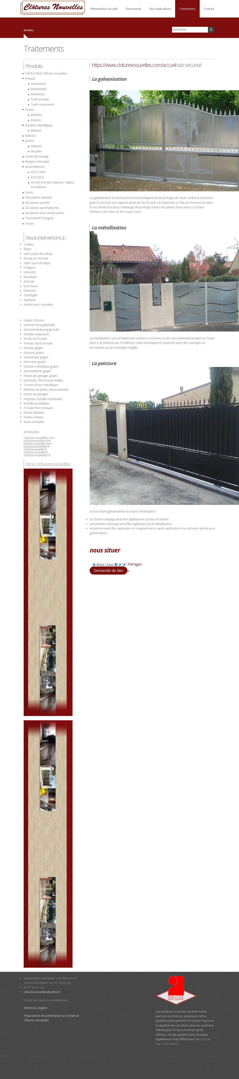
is (128, 571)
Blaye (27, 249)
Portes (29, 110)
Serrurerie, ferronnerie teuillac (43, 380)
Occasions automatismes (42, 208)
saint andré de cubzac (38, 254)
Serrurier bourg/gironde (39, 325)
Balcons (30, 136)
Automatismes (35, 167)
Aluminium (38, 94)
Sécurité (36, 151)
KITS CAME (38, 172)
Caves (29, 192)
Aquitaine (30, 300)
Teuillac (29, 244)
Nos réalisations (160, 9)
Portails (30, 78)
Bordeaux (30, 277)
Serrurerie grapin (35, 362)
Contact (209, 9)
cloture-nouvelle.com (38, 443)
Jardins (29, 141)
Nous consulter (34, 422)
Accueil (28, 30)
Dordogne (30, 295)
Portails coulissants (36, 334)
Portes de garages (36, 394)
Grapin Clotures (34, 320)
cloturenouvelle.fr (35, 449)
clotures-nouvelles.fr (37, 455)
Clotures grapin (34, 353)
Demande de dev (108, 570)
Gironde (29, 281)
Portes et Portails (35, 339)
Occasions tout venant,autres (44, 213)
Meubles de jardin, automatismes (46, 389)
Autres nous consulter (38, 304)
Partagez (117, 564)
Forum (29, 223)
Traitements (187, 9)
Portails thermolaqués (39, 408)
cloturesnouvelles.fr (37, 446)
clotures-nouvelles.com (39, 438)
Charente (30, 291)
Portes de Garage (37, 156)
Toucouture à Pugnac (39, 218)
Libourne (29, 272)
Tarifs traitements (43, 104)
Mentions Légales (35, 1008)
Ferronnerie (133, 9)
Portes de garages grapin (40, 376)
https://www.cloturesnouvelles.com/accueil (134, 64)
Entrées (36, 120)
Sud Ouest (30, 286)
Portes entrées (33, 417)
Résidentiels (39, 89)
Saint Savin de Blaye (37, 263)
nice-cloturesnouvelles (48, 464)
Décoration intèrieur (38, 197)
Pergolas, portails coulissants (43, 399)
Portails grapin (33, 348)
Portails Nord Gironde (38, 343)
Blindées (36, 115)
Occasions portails (37, 203)
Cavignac (30, 267)
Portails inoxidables (36, 403)
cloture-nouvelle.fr (36, 452)
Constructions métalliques (41, 385)
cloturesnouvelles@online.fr (42, 992)
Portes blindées (34, 413)
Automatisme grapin (37, 371)
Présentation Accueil (103, 9)
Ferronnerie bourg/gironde (41, 329)
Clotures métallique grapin (41, 366)
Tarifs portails (40, 99)
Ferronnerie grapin (36, 357)
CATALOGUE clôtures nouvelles (46, 73)
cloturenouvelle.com (37, 441)
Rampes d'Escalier (37, 161)
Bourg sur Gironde (36, 258)
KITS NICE (37, 177)
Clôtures (36, 146)
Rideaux (36, 130)
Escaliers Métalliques (39, 125)
